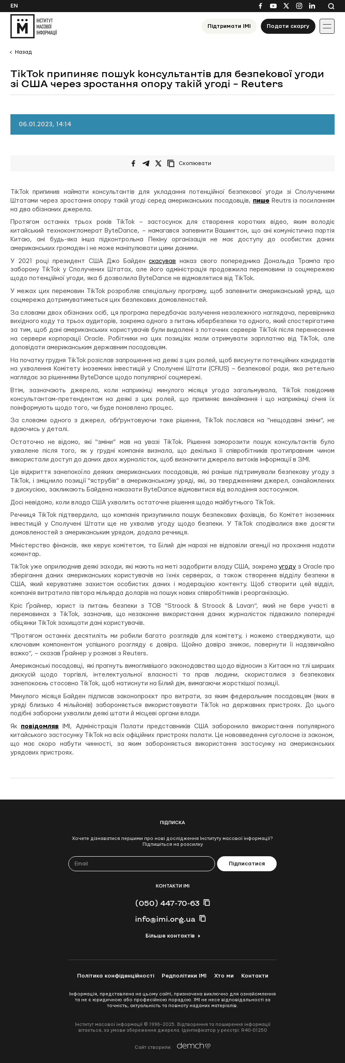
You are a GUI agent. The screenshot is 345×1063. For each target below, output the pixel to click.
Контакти (254, 976)
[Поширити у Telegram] (146, 163)
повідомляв (40, 726)
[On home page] (33, 26)
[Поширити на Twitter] (158, 163)
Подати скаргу (288, 26)
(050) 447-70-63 (167, 903)
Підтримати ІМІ (229, 26)
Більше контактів (170, 936)
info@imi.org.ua (165, 919)
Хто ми (224, 976)
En (14, 6)
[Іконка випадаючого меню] (327, 26)
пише (261, 201)
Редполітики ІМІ (184, 976)
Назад (23, 52)
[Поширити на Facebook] (133, 163)
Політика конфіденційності (115, 976)
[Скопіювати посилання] (191, 163)
